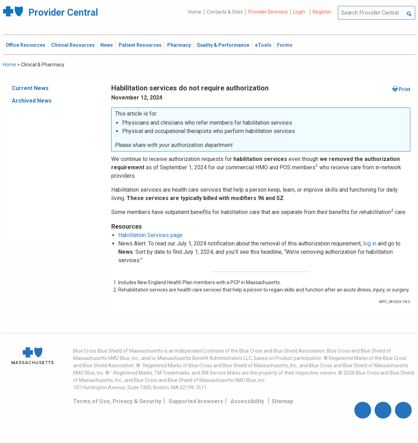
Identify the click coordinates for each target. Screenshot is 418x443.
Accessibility (247, 401)
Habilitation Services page (150, 235)
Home (194, 12)
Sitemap (282, 401)
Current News (30, 88)
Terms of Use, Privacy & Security (117, 401)
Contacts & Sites (225, 12)
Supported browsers (196, 401)
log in (369, 243)
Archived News (32, 100)
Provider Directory (268, 12)
